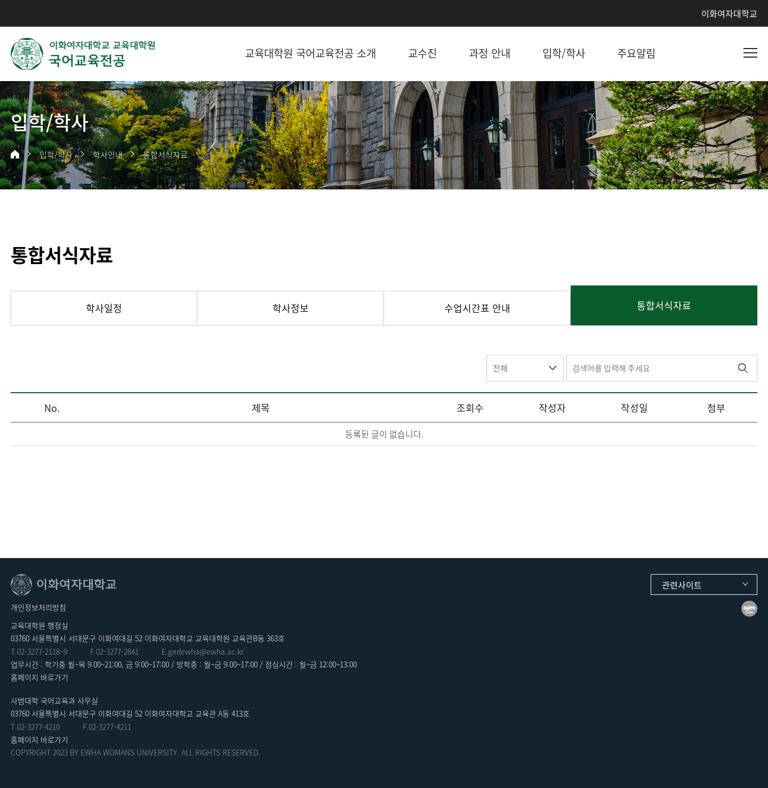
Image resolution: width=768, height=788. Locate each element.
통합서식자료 (165, 155)
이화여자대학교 (729, 13)
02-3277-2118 (38, 651)
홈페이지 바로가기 (39, 677)
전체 (500, 368)
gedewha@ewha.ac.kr (206, 651)
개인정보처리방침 (38, 607)
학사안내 (108, 155)
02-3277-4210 (38, 726)
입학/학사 (56, 155)
